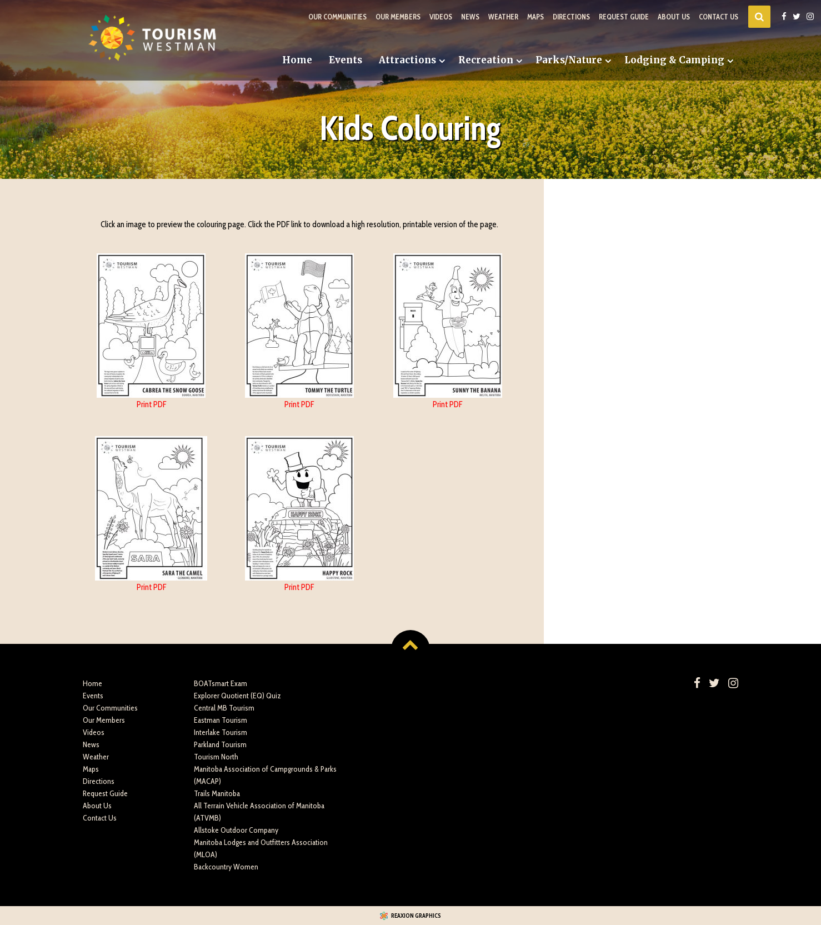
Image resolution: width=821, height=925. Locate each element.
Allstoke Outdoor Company (236, 830)
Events (345, 60)
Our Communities (337, 16)
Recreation (485, 60)
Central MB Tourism (224, 708)
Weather (503, 16)
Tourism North (216, 757)
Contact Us (718, 16)
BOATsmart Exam (220, 683)
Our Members (398, 16)
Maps (535, 16)
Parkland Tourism (220, 744)
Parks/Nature (568, 60)
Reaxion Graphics (416, 915)
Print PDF (151, 404)
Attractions (407, 60)
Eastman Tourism (220, 720)
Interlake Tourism (220, 732)
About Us (674, 16)
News (470, 16)
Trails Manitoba (217, 793)
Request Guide (624, 16)
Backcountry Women (226, 867)
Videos (440, 16)
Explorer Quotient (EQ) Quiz (237, 696)
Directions (571, 16)
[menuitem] (297, 60)
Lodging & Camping (674, 60)
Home (297, 60)
